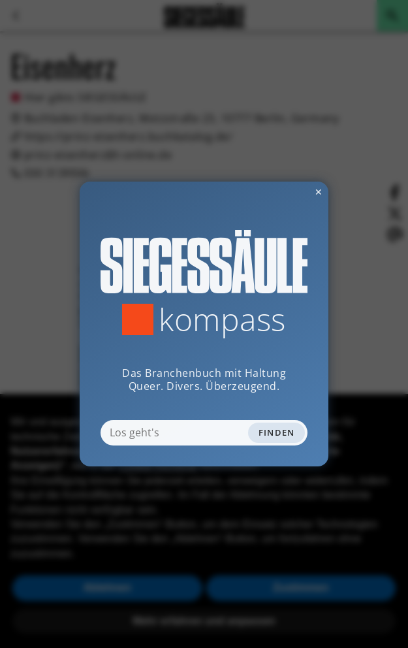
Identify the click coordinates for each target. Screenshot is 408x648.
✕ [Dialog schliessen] (286, 192)
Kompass (222, 319)
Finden (277, 432)
